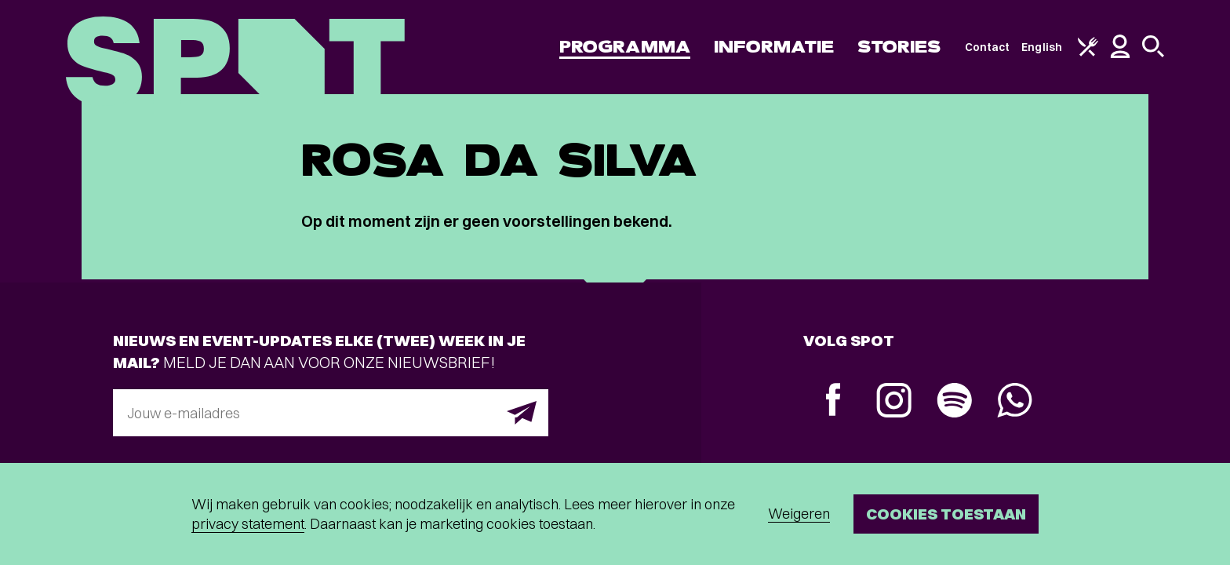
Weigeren (799, 514)
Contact (987, 47)
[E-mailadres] (330, 412)
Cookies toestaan (946, 513)
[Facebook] (833, 401)
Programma (624, 46)
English (1041, 47)
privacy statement (247, 524)
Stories (899, 46)
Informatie (774, 46)
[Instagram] (894, 402)
